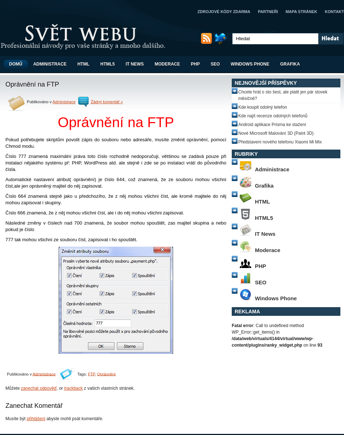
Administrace (50, 64)
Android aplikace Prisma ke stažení (272, 124)
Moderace (167, 64)
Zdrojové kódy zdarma (223, 11)
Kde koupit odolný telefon (262, 107)
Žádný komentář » (107, 102)
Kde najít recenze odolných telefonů (272, 115)
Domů (15, 64)
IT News (135, 64)
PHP (195, 64)
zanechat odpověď (39, 388)
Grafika (290, 64)
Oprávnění (106, 374)
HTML (83, 64)
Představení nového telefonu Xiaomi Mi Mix (280, 142)
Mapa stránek (301, 11)
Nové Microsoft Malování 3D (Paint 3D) (276, 133)
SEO (215, 64)
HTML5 (107, 64)
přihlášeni (36, 418)
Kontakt (334, 11)
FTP (91, 374)
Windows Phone (250, 64)
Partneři (268, 11)
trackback (73, 388)
